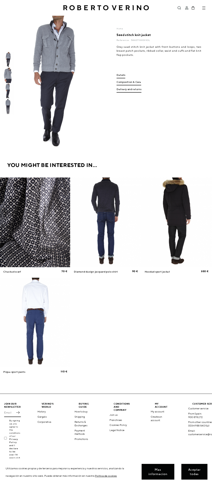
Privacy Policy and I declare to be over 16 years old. (15, 448)
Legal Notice (117, 430)
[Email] (9, 412)
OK (18, 412)
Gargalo (42, 416)
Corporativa (44, 421)
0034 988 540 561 (199, 425)
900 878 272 (195, 417)
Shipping (80, 416)
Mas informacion (157, 472)
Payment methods (80, 432)
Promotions (81, 439)
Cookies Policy (118, 424)
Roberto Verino (106, 8)
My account (157, 411)
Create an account (156, 418)
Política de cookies (106, 475)
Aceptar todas (194, 472)
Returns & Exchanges (81, 423)
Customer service (198, 408)
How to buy (81, 411)
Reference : (124, 40)
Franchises (116, 420)
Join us (114, 414)
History (41, 411)
